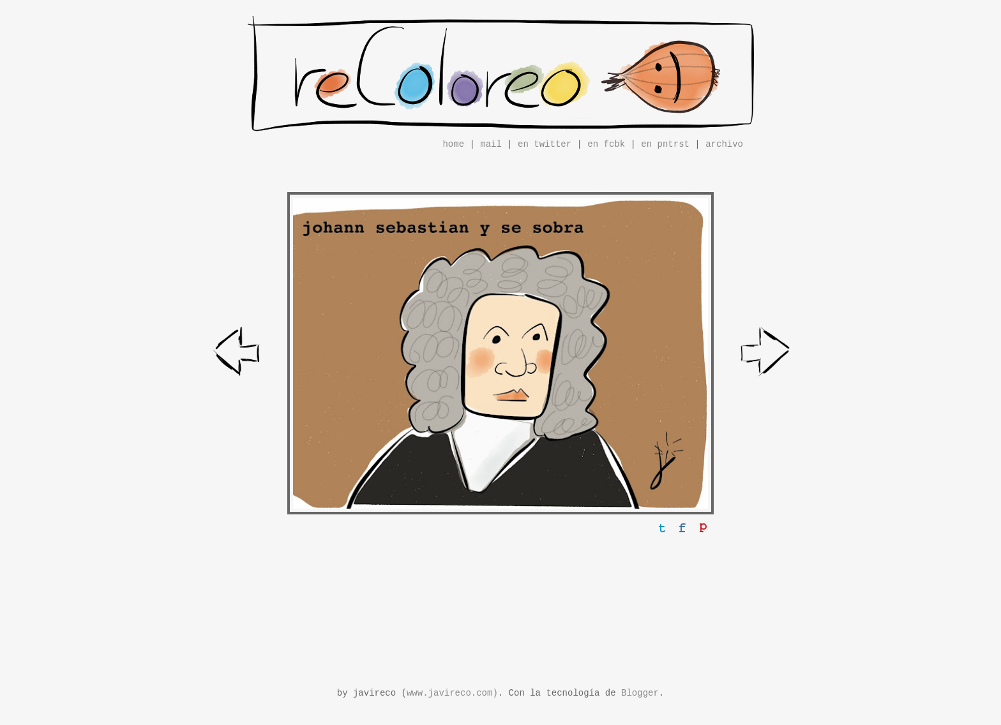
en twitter (544, 144)
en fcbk (606, 144)
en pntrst (665, 144)
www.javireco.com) (452, 693)
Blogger (640, 693)
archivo (724, 144)
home (453, 144)
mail (491, 144)
